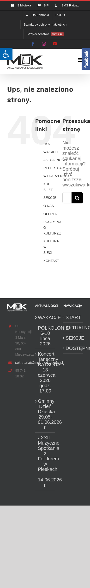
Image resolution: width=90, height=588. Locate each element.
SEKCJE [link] (49, 198)
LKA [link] (46, 144)
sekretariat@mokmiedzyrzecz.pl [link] (21, 363)
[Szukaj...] (67, 197)
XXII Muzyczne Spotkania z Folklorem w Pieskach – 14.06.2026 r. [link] (45, 461)
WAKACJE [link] (51, 152)
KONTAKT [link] (51, 261)
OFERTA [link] (50, 214)
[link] (6, 54)
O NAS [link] (48, 206)
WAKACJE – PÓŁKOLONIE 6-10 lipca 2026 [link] (45, 330)
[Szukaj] (77, 197)
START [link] (73, 317)
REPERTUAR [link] (53, 168)
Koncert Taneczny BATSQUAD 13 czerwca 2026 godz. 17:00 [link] (45, 372)
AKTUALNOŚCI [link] (55, 160)
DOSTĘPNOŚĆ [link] (73, 348)
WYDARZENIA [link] (54, 176)
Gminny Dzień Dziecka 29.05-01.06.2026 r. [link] (45, 414)
